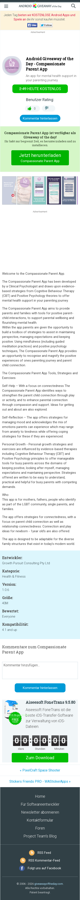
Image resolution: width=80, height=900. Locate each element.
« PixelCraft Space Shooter (40, 770)
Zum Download (40, 757)
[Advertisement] (40, 44)
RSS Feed (44, 853)
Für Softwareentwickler (40, 804)
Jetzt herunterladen (40, 158)
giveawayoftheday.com (48, 883)
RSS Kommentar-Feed (44, 860)
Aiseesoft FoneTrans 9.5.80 (50, 702)
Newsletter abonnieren (40, 812)
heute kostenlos (40, 88)
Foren (40, 828)
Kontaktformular (40, 820)
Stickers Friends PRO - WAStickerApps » (40, 781)
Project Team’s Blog (40, 836)
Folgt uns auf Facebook (44, 868)
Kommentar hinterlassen (40, 118)
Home (40, 796)
